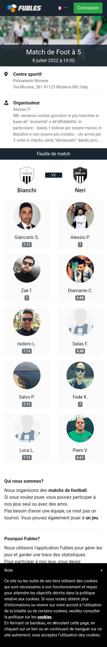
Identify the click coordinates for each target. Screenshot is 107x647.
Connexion (88, 8)
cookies (44, 617)
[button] (62, 8)
